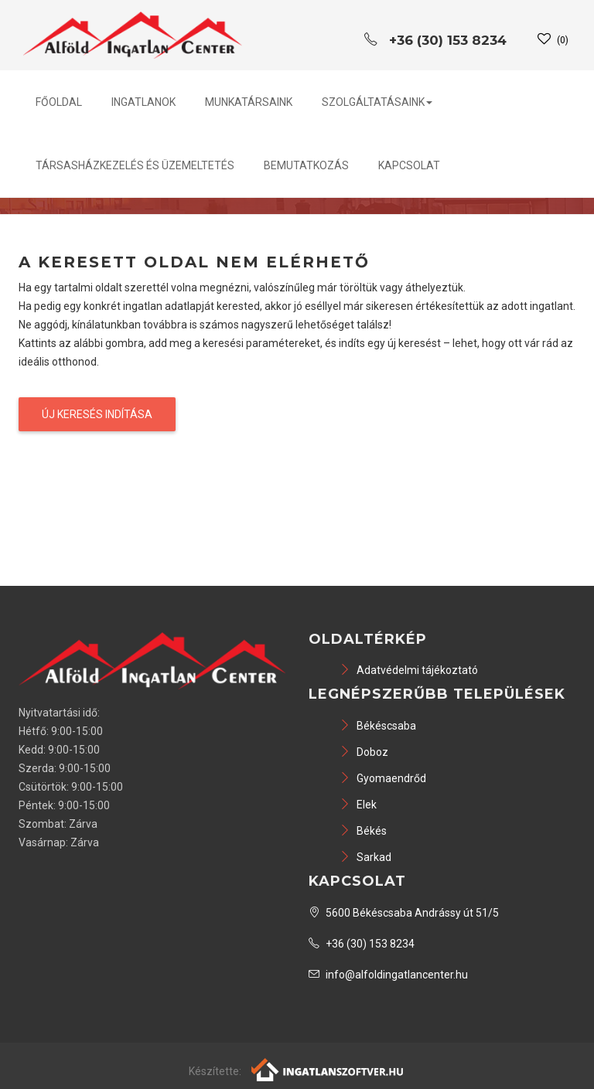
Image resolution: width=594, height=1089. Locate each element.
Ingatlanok (143, 102)
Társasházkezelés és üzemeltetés (135, 165)
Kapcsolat (409, 165)
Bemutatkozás (306, 165)
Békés (363, 831)
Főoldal (59, 102)
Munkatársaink (248, 102)
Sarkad (365, 857)
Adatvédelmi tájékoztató (409, 670)
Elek (358, 804)
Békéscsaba (378, 726)
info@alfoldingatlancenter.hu (388, 974)
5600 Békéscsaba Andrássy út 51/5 (404, 913)
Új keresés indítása (97, 414)
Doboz (364, 752)
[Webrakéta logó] (328, 1069)
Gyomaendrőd (383, 778)
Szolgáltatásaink (377, 102)
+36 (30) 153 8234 (362, 944)
